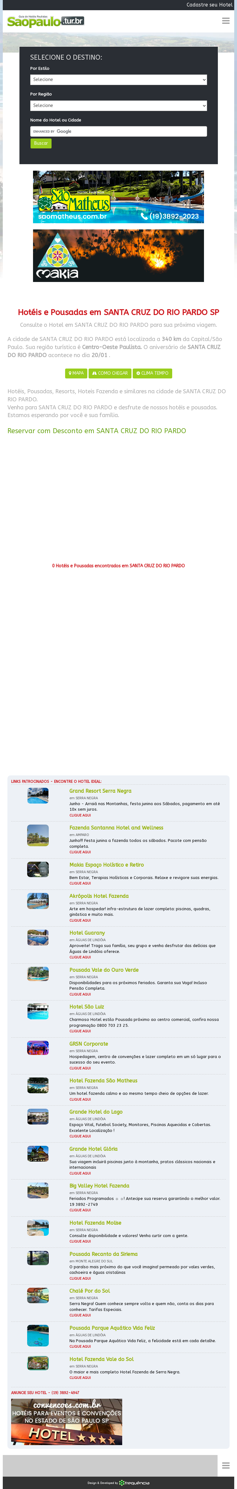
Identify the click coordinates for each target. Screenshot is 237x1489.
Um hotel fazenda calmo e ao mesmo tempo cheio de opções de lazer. (139, 1093)
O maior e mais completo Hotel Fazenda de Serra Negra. (124, 1372)
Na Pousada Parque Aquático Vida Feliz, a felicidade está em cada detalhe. (142, 1340)
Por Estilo (39, 68)
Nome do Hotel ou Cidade (55, 120)
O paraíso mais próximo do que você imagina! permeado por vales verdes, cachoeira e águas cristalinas (142, 1270)
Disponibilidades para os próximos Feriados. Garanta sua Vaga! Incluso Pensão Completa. (138, 985)
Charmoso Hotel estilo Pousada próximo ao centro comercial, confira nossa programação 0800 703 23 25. (144, 1022)
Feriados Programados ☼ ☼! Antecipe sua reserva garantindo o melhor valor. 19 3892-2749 (144, 1201)
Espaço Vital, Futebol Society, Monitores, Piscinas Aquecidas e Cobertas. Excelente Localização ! (140, 1127)
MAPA (76, 373)
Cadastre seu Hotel (210, 5)
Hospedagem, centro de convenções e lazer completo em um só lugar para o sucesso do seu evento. (145, 1059)
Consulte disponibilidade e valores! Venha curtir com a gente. (128, 1235)
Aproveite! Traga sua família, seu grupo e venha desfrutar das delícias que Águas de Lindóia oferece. (142, 948)
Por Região (41, 94)
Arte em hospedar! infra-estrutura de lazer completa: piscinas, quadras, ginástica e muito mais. (139, 912)
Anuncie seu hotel (29, 1393)
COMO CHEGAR (110, 373)
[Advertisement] (118, 501)
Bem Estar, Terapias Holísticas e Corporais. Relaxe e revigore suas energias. (143, 877)
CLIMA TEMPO (152, 373)
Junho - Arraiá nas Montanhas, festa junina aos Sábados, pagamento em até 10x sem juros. (144, 806)
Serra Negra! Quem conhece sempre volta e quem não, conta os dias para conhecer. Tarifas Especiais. (141, 1306)
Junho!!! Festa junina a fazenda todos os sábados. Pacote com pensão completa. (138, 843)
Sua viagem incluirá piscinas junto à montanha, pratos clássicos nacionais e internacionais (142, 1164)
